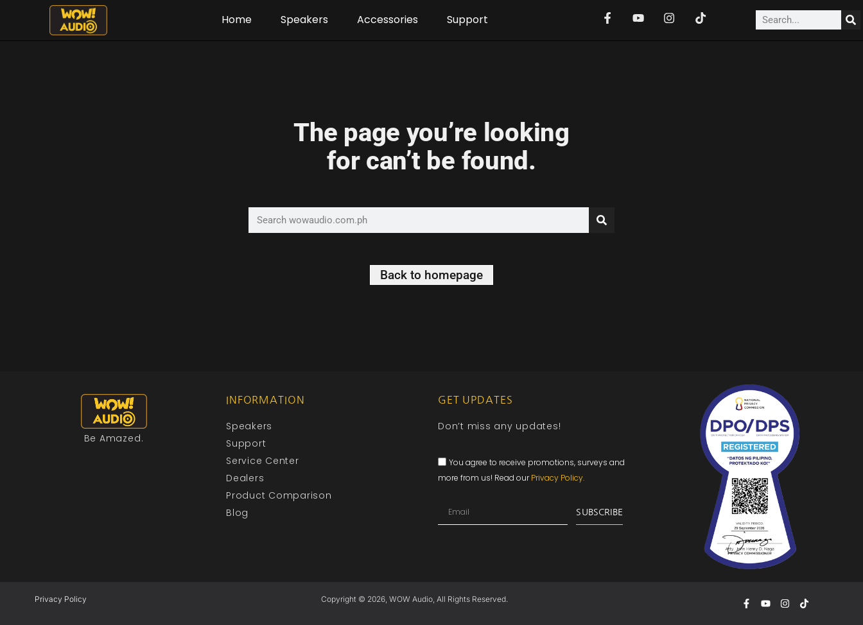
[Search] (850, 20)
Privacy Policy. (557, 478)
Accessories (387, 19)
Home (237, 19)
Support (467, 19)
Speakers (304, 19)
